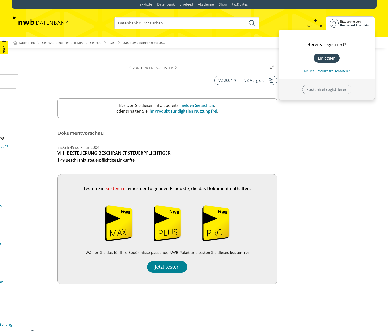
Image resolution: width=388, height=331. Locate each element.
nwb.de (146, 4)
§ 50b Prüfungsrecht (35, 128)
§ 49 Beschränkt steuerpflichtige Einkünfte (55, 84)
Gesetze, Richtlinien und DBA (67, 43)
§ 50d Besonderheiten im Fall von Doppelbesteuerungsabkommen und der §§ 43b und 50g (64, 149)
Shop (223, 4)
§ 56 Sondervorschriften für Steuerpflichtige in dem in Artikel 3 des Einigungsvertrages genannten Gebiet (65, 320)
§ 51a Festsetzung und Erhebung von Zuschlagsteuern (50, 247)
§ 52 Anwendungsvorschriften (44, 258)
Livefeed (186, 4)
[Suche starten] (252, 23)
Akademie (206, 4)
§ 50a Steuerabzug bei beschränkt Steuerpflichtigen (63, 105)
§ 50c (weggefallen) (34, 135)
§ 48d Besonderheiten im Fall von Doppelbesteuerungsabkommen (47, 63)
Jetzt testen (265, 267)
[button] (315, 23)
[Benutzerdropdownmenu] (350, 23)
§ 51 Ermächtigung (34, 237)
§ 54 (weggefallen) (33, 285)
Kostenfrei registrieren (326, 89)
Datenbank (166, 4)
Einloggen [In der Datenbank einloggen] (327, 58)
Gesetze (104, 43)
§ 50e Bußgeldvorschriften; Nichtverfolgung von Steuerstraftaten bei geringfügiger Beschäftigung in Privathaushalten (63, 168)
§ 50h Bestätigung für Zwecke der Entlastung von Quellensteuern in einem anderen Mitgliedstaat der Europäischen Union (63, 224)
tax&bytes (240, 4)
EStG (121, 43)
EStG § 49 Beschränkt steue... (156, 43)
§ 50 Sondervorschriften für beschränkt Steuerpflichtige (52, 94)
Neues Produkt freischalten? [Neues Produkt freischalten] (327, 71)
